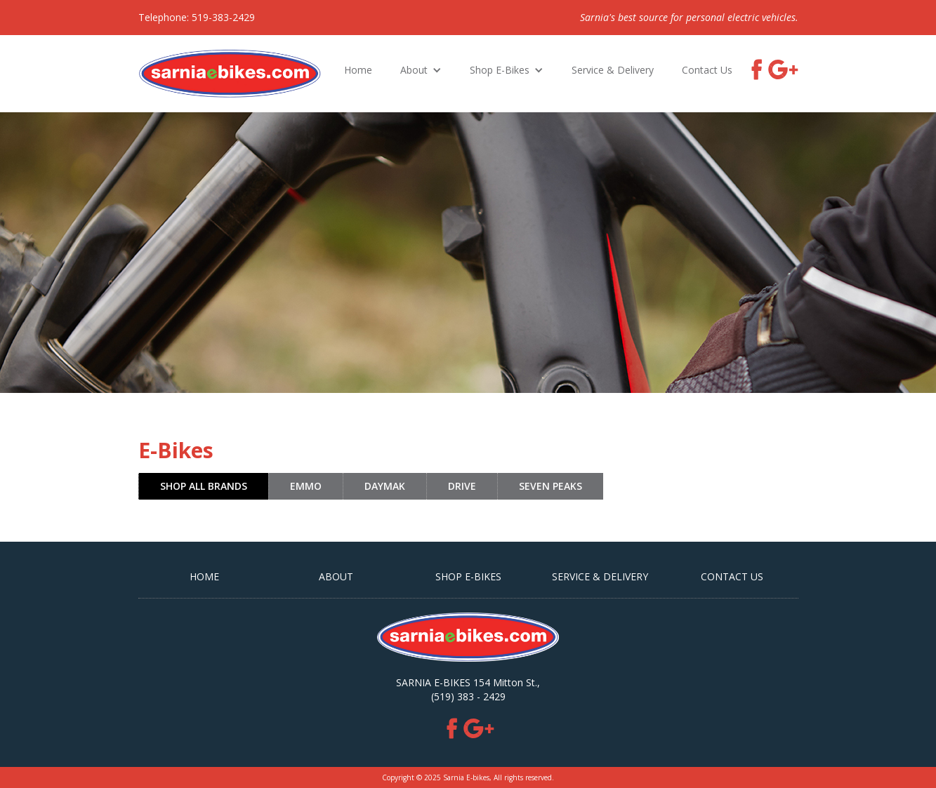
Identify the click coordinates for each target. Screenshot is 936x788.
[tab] (203, 486)
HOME (204, 576)
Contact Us (707, 69)
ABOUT (336, 576)
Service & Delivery (613, 69)
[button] (421, 70)
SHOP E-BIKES (468, 576)
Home (358, 69)
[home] (230, 73)
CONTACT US (732, 576)
